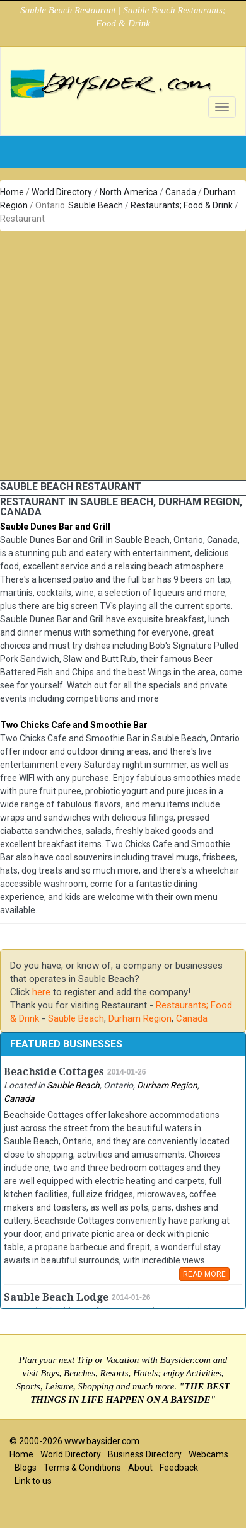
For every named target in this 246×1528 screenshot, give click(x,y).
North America (129, 192)
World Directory (62, 192)
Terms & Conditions (82, 1467)
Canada (180, 192)
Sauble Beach (95, 205)
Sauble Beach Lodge (56, 1297)
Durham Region (140, 1018)
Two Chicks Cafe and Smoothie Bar (74, 725)
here (41, 992)
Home (12, 192)
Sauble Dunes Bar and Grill (55, 527)
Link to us (33, 1481)
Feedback (179, 1467)
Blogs (26, 1467)
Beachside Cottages (54, 1072)
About (140, 1467)
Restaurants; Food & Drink (182, 205)
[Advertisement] (118, 355)
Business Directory (145, 1454)
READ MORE (204, 1274)
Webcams (208, 1454)
